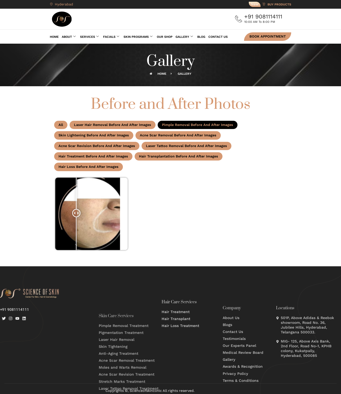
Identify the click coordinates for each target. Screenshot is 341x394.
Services (89, 36)
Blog (201, 36)
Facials (111, 36)
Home (54, 36)
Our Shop (164, 36)
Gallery (184, 36)
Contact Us (218, 36)
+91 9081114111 (265, 16)
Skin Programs (138, 36)
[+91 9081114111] (239, 19)
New (254, 4)
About (69, 36)
